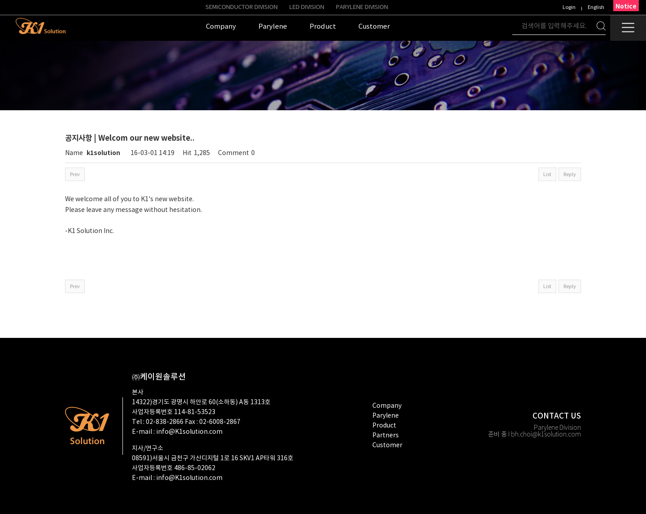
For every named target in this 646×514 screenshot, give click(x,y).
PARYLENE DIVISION (362, 7)
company (387, 406)
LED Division (306, 7)
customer (387, 445)
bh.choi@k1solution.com (546, 434)
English (596, 7)
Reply (569, 174)
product (384, 425)
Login (569, 7)
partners (385, 435)
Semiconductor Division (241, 7)
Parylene (385, 415)
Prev (75, 174)
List (547, 174)
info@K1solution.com (189, 432)
